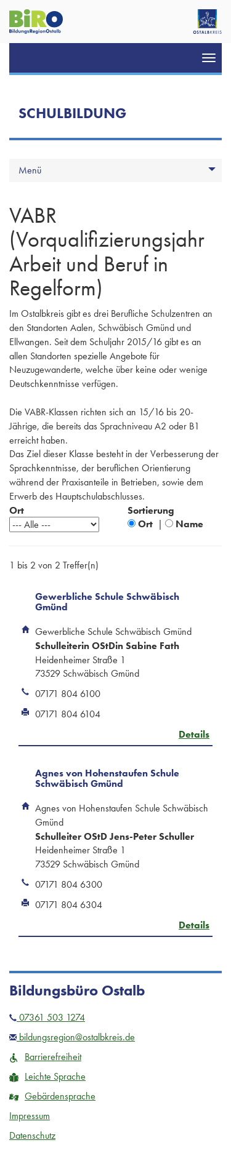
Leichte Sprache (47, 1076)
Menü (29, 170)
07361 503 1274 (47, 1017)
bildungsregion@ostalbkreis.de (72, 1036)
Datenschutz (32, 1135)
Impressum (29, 1115)
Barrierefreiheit (45, 1056)
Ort (145, 523)
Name (189, 523)
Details (194, 734)
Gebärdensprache (52, 1096)
